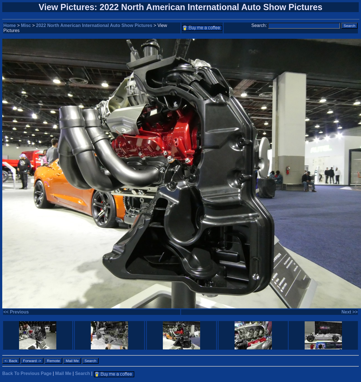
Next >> (349, 312)
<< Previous (16, 312)
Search (82, 373)
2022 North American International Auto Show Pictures (94, 25)
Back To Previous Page (27, 373)
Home (9, 25)
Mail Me (63, 373)
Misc (26, 25)
